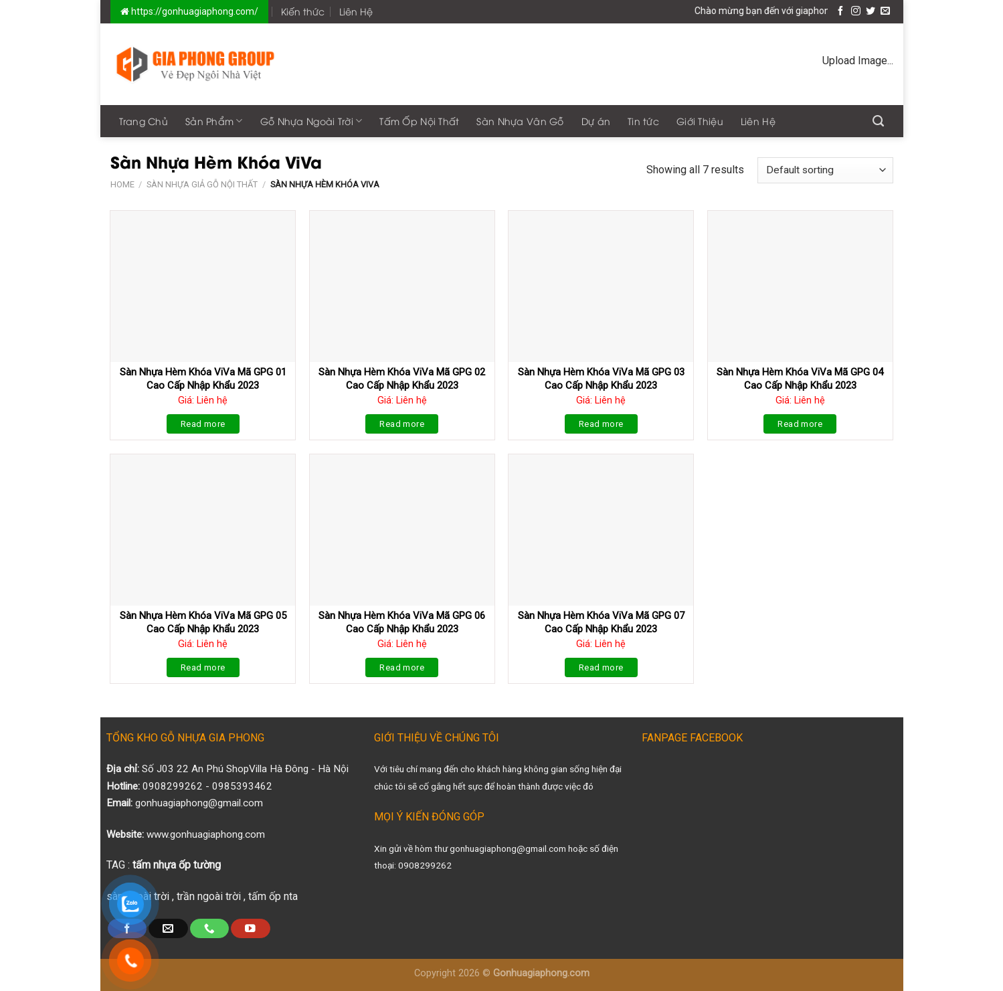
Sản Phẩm (214, 121)
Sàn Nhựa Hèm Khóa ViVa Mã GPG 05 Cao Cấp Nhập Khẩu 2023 (203, 622)
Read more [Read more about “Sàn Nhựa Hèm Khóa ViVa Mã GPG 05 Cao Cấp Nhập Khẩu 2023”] (203, 667)
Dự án (595, 120)
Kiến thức (303, 11)
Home (122, 184)
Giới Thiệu (699, 120)
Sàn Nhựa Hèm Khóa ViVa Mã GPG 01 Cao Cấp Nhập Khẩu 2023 (203, 378)
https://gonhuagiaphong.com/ (193, 11)
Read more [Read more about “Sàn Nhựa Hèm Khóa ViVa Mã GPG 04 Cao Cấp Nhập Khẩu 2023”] (800, 424)
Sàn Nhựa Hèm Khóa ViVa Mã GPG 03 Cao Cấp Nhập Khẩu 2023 (601, 378)
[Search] (878, 121)
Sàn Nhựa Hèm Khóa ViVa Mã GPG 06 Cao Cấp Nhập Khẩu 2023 (401, 622)
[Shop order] (825, 170)
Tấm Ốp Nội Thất (419, 120)
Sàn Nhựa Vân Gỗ (519, 120)
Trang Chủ (144, 120)
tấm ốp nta (273, 896)
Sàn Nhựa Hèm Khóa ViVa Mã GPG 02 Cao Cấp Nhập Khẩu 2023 (401, 378)
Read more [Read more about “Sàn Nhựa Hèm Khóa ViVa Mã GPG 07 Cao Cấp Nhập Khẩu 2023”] (601, 667)
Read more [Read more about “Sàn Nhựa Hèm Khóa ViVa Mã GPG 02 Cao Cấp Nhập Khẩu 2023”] (401, 424)
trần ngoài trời (209, 896)
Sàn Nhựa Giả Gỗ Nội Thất (202, 184)
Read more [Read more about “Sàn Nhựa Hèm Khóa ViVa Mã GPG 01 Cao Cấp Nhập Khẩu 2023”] (203, 424)
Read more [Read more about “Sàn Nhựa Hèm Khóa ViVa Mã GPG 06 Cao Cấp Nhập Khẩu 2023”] (401, 667)
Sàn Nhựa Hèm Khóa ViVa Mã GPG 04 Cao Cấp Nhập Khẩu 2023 (800, 378)
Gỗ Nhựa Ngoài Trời (311, 121)
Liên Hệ (356, 11)
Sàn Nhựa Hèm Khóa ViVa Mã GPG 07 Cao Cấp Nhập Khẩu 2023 (601, 622)
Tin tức (643, 120)
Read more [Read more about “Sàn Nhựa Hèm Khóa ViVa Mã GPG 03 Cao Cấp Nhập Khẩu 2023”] (601, 424)
